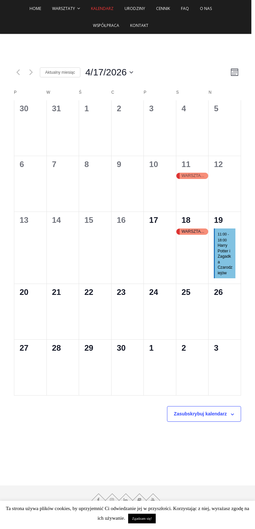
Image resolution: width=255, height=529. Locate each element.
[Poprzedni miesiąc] (18, 72)
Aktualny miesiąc (60, 72)
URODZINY (137, 8)
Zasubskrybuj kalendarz (200, 413)
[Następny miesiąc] (31, 72)
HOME (37, 8)
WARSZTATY (65, 8)
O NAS (208, 8)
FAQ (187, 8)
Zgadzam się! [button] (142, 518)
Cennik (165, 8)
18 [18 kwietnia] (186, 220)
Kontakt (141, 25)
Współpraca (108, 25)
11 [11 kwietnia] (186, 164)
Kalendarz (104, 8)
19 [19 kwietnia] (218, 220)
